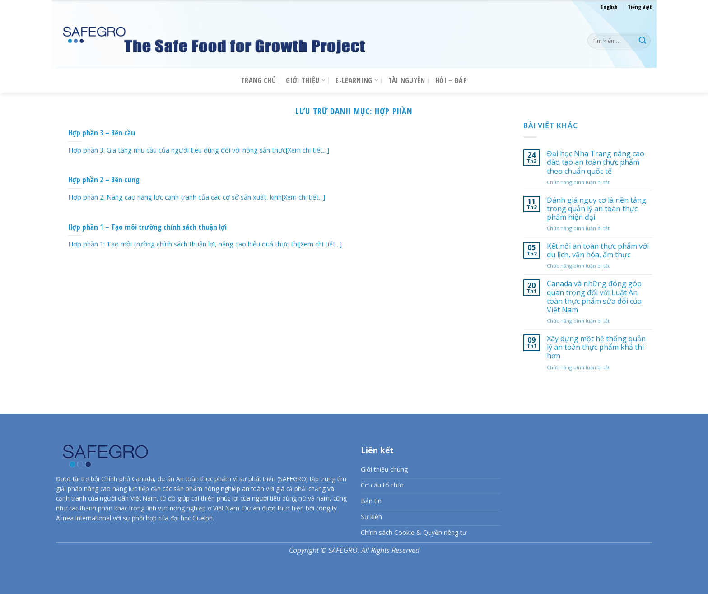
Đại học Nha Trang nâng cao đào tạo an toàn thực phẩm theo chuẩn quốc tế (595, 162)
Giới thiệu (306, 80)
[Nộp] (642, 40)
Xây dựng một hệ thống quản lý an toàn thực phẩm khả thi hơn (596, 347)
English (609, 7)
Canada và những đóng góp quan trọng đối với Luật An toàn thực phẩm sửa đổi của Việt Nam (594, 297)
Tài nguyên (406, 80)
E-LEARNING (356, 80)
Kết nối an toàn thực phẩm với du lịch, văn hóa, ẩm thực (598, 250)
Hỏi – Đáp (451, 80)
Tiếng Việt (640, 7)
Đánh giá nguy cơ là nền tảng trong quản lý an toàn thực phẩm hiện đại (596, 209)
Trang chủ (258, 80)
